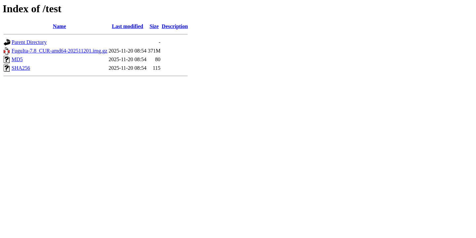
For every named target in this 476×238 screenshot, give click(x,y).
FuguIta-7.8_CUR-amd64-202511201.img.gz (59, 51)
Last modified (127, 26)
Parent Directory (29, 42)
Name (59, 26)
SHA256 (21, 68)
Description (175, 26)
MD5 (17, 59)
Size (154, 26)
